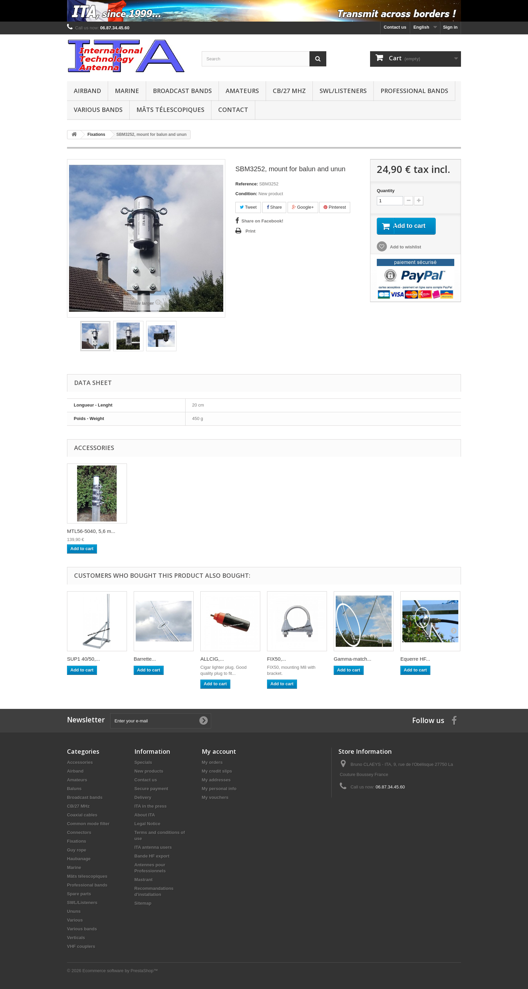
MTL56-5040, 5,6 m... (424, 531)
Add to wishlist (405, 247)
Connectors (79, 832)
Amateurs (242, 91)
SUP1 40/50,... (83, 659)
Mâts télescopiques (170, 110)
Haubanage (79, 858)
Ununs (73, 911)
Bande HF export (151, 856)
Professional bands (414, 91)
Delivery (143, 797)
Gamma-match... (352, 659)
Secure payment (151, 788)
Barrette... (145, 659)
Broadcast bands (182, 91)
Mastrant (143, 879)
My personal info (219, 788)
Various (75, 920)
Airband (87, 91)
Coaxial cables (82, 814)
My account (219, 751)
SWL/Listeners (343, 91)
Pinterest (335, 207)
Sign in (450, 27)
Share (274, 207)
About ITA (144, 814)
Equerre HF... (415, 659)
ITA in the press (150, 806)
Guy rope (76, 849)
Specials (143, 762)
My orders (212, 762)
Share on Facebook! (262, 220)
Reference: (246, 183)
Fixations (76, 841)
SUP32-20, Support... (291, 531)
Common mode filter (88, 823)
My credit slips (217, 771)
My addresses (216, 779)
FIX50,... (276, 659)
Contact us (395, 27)
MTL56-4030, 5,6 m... (158, 531)
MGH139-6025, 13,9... (92, 531)
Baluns (74, 788)
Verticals (76, 937)
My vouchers (215, 797)
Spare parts (79, 893)
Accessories (80, 762)
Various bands (98, 110)
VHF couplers (81, 946)
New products (148, 771)
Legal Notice (147, 823)
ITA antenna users (153, 847)
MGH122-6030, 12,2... (225, 531)
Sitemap (143, 903)
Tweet (248, 207)
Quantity (386, 190)
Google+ (303, 207)
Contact (233, 110)
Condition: (246, 193)
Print (250, 231)
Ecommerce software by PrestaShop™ (120, 970)
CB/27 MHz (289, 91)
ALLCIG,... (212, 659)
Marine (127, 91)
